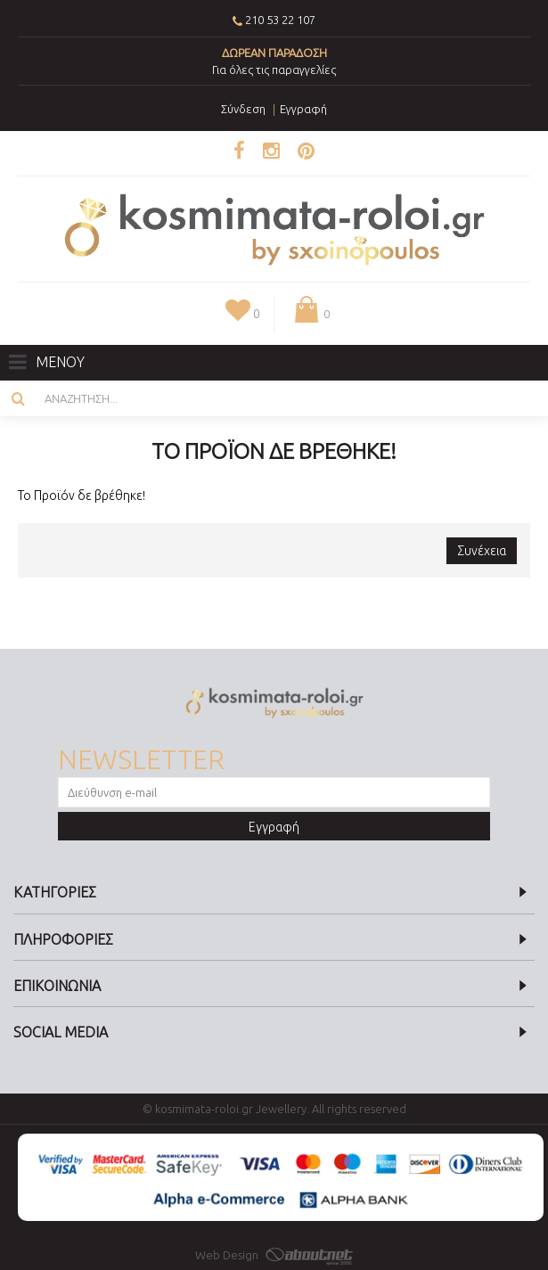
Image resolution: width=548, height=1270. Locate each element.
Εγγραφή (274, 827)
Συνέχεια (481, 551)
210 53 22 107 (280, 19)
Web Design (274, 1255)
